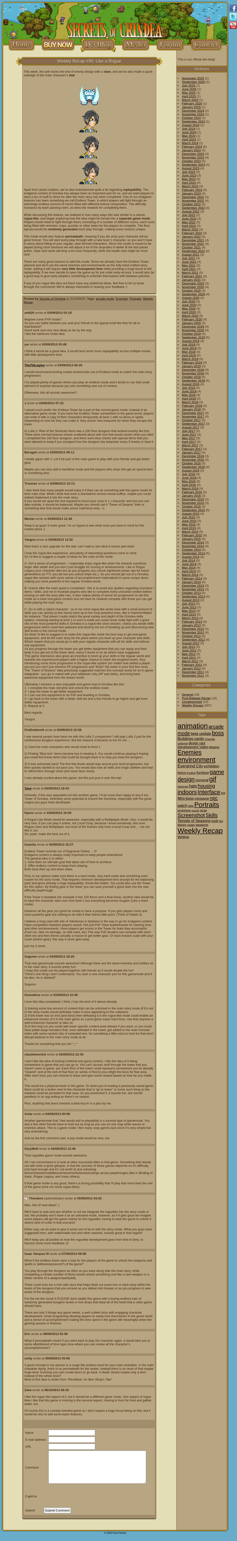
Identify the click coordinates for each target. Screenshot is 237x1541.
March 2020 (190, 316)
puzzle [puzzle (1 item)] (195, 810)
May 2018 (189, 395)
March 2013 (190, 618)
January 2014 (191, 582)
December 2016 (193, 456)
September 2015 (193, 510)
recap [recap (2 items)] (203, 810)
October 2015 (191, 506)
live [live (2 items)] (223, 793)
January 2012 (191, 668)
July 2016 (188, 474)
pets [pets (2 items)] (191, 806)
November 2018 (193, 373)
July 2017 (188, 431)
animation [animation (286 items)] (193, 726)
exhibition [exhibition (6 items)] (212, 766)
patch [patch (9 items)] (182, 805)
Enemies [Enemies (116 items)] (190, 752)
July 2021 (188, 258)
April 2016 (189, 485)
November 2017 (193, 416)
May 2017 (189, 438)
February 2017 (192, 449)
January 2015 (191, 539)
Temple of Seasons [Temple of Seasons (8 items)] (194, 820)
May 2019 (189, 352)
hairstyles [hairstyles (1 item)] (183, 786)
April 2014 (189, 571)
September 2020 (193, 294)
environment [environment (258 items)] (196, 760)
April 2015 (189, 528)
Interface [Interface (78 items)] (209, 792)
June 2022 (189, 218)
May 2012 (189, 654)
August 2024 (190, 125)
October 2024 (191, 118)
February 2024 (192, 146)
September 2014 (193, 553)
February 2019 (192, 362)
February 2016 (192, 492)
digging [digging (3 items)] (214, 747)
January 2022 (191, 236)
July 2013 (188, 603)
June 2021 (189, 262)
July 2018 (188, 388)
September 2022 (193, 208)
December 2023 (193, 154)
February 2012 (192, 665)
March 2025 (190, 100)
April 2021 (189, 269)
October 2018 (191, 377)
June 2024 (189, 132)
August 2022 (190, 211)
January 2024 (191, 150)
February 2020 (192, 319)
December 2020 (193, 283)
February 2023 (192, 190)
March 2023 (190, 186)
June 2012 (189, 650)
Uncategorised (192, 702)
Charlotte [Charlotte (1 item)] (210, 739)
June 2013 (189, 607)
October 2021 (191, 247)
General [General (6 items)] (201, 780)
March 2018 (190, 402)
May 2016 (189, 481)
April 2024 (189, 139)
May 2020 (189, 308)
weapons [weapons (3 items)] (202, 825)
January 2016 (191, 496)
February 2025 (192, 103)
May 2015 (189, 524)
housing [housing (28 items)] (206, 785)
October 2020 (191, 290)
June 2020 (189, 305)
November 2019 (193, 330)
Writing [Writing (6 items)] (183, 837)
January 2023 (191, 193)
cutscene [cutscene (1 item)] (183, 743)
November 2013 (193, 589)
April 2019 (189, 355)
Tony (28, 788)
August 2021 (190, 254)
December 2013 (193, 585)
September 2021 (193, 251)
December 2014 (193, 542)
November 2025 (193, 78)
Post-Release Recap (196, 698)
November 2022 (193, 200)
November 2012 (193, 632)
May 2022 (189, 222)
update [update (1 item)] (191, 825)
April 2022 (189, 226)
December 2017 (193, 413)
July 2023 (188, 172)
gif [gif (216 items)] (212, 779)
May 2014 (189, 567)
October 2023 (191, 161)
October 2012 (191, 636)
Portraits (135, 299)
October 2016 (191, 463)
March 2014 (190, 575)
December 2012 (193, 629)
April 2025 (189, 96)
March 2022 (190, 229)
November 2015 (193, 503)
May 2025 (189, 93)
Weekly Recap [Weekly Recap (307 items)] (200, 831)
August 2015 (190, 514)
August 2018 (190, 384)
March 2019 (190, 359)
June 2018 (189, 391)
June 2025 (189, 89)
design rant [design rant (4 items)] (197, 743)
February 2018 (192, 406)
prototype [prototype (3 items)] (184, 810)
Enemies (122, 299)
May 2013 (189, 611)
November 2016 (193, 460)
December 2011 (193, 672)
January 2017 (191, 452)
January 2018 (191, 409)
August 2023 (190, 168)
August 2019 (190, 341)
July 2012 (188, 647)
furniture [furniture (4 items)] (203, 773)
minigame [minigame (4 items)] (201, 798)
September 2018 (193, 380)
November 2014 (193, 546)
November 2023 (193, 157)
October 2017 (191, 420)
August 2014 (190, 557)
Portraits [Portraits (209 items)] (206, 804)
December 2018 (193, 370)
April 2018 (189, 398)
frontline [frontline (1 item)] (191, 772)
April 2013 (189, 614)
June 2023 (189, 175)
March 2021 (190, 272)
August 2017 (190, 427)
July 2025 (188, 85)
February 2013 (192, 621)
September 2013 (193, 596)
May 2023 (189, 179)
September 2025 (193, 82)
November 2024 (193, 114)
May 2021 (189, 265)
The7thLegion (34, 365)
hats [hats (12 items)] (193, 786)
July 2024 (188, 128)
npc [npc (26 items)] (214, 798)
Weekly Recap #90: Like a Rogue (89, 61)
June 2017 (189, 434)
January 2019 (191, 366)
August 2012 (190, 643)
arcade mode (105, 299)
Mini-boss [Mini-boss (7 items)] (186, 798)
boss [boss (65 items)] (218, 733)
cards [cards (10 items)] (199, 738)
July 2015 (188, 517)
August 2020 (190, 298)
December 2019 (193, 326)
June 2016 (189, 478)
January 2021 (191, 280)
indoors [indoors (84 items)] (187, 792)
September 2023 (193, 164)
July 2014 (188, 560)
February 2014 (192, 578)
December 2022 (193, 197)
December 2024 (193, 111)
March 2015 (190, 531)
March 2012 (190, 661)
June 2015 (189, 521)
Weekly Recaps (192, 705)
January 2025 (191, 107)
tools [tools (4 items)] (215, 821)
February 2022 (192, 233)
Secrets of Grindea (52, 299)
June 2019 (189, 348)
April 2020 (189, 312)
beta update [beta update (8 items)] (201, 733)
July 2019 (188, 344)
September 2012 (193, 639)
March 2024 (190, 143)
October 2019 (191, 334)
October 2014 (191, 549)
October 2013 (191, 593)
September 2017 (193, 424)
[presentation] (80, 1496)
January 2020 (191, 323)
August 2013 (190, 600)
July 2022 (188, 215)
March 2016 (190, 488)
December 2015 (193, 499)
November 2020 (193, 287)
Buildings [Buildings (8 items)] (185, 738)
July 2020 (188, 301)
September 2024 (193, 121)
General (187, 694)
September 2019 (193, 337)
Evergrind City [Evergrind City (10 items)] (190, 766)
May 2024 (189, 136)
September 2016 (193, 467)
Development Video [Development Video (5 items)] (193, 747)
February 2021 (192, 276)
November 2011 (193, 675)
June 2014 (189, 564)
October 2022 (191, 204)
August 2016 (190, 470)
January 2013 (191, 625)
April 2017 (189, 442)
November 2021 (193, 244)
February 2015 (192, 535)
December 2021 (193, 240)
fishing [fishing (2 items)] (182, 773)
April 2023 (189, 182)
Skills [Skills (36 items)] (212, 815)
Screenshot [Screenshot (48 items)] (191, 815)
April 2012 (189, 657)
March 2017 (190, 445)
